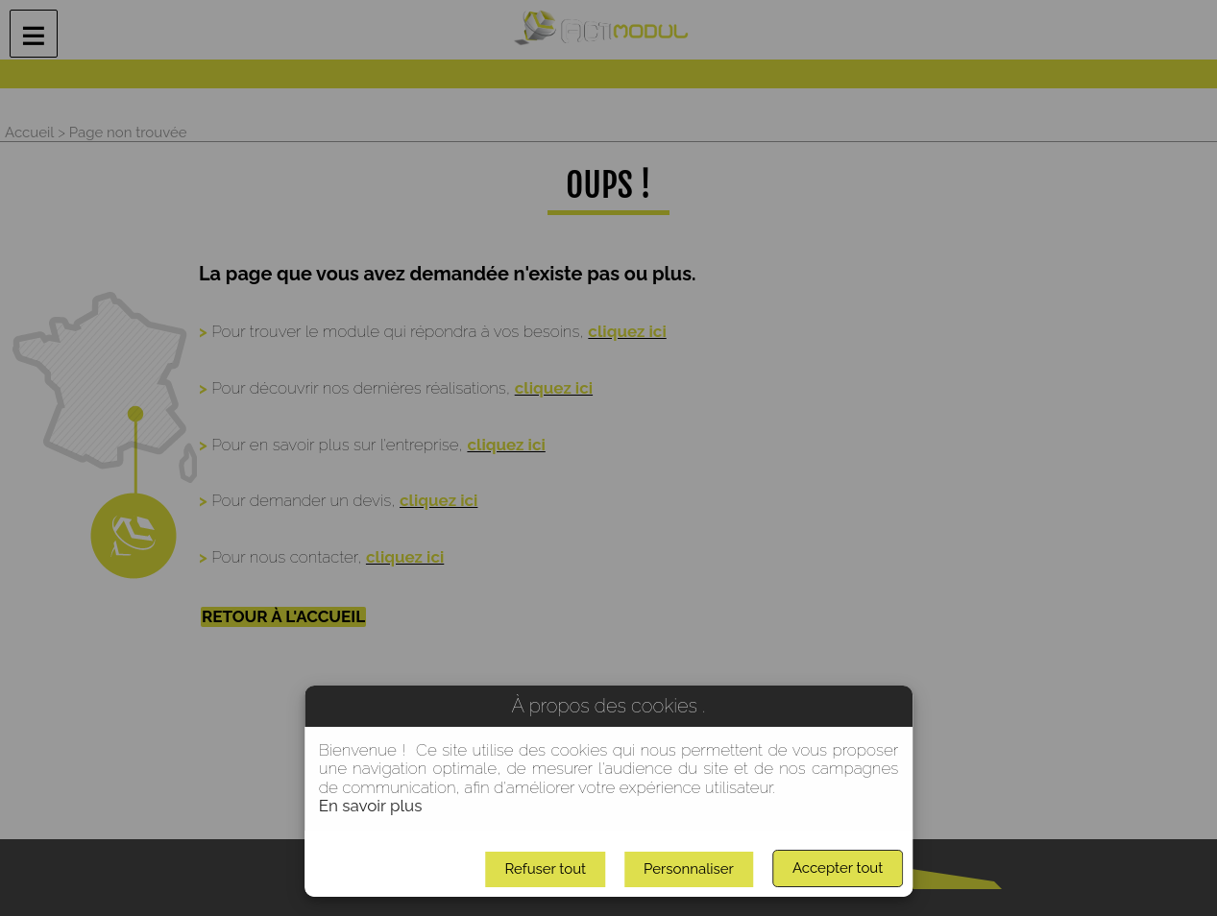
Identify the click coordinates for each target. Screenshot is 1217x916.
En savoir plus (371, 805)
